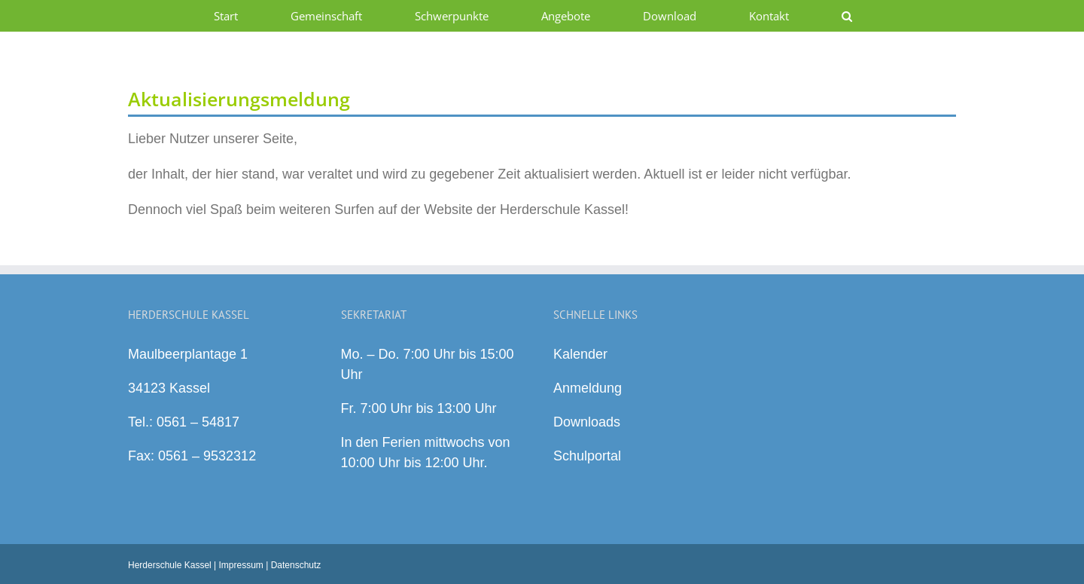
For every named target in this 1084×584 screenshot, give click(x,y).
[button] (846, 16)
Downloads (586, 422)
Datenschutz (296, 565)
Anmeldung (587, 388)
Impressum (241, 565)
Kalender (580, 354)
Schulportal (587, 455)
